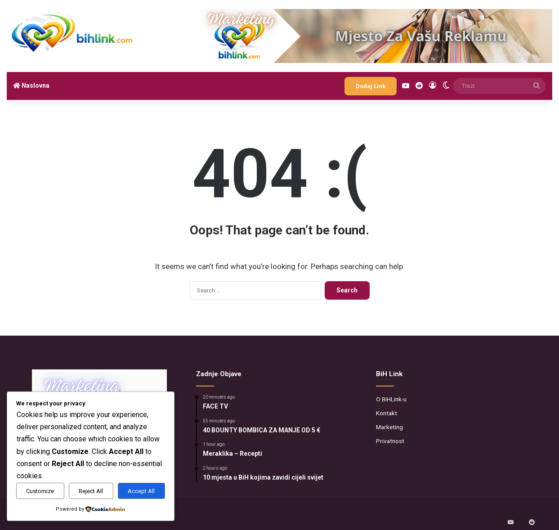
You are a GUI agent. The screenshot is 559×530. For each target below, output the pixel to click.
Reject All (91, 491)
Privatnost (390, 441)
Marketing (389, 427)
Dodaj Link (370, 86)
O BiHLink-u (391, 399)
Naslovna (31, 85)
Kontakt (386, 413)
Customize (40, 491)
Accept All (141, 491)
